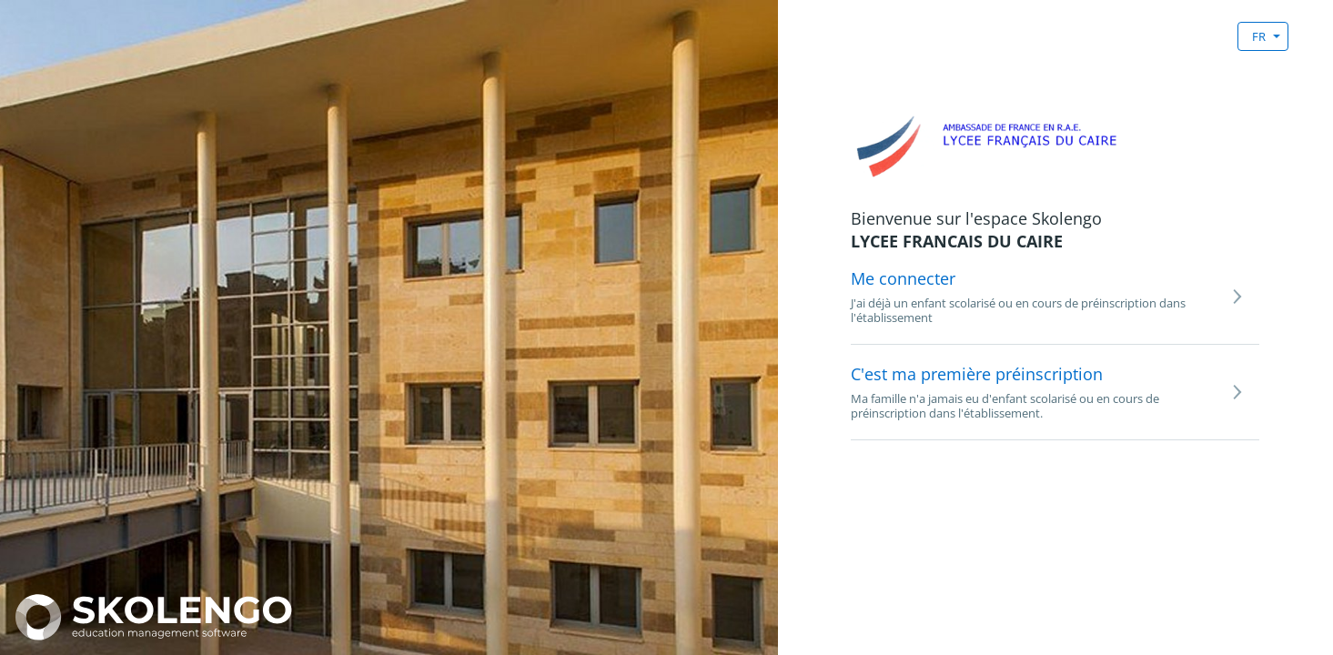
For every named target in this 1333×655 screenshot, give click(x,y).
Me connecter (903, 278)
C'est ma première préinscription (977, 374)
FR (1259, 36)
